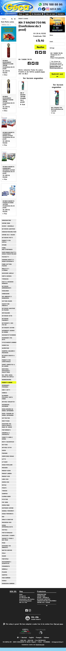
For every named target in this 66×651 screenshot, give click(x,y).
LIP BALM (4, 462)
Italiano (46, 637)
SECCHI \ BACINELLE (8, 226)
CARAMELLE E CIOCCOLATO (6, 433)
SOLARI (4, 556)
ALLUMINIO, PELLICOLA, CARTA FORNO (7, 397)
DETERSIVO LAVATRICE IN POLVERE (8, 309)
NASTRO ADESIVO (7, 550)
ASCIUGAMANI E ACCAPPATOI (6, 562)
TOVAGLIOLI (5, 279)
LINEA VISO (5, 479)
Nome (51, 35)
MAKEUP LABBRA (7, 473)
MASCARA (5, 467)
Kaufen (40, 47)
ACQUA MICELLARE (7, 465)
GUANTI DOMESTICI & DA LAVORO (8, 365)
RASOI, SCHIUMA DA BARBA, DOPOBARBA (8, 414)
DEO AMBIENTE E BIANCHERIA (7, 297)
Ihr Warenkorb (37, 14)
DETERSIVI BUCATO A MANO (8, 356)
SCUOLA (4, 580)
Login (27, 14)
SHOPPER (4, 575)
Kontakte (61, 14)
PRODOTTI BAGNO (23, 18)
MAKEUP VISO (6, 476)
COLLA (3, 553)
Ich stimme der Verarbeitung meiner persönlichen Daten (56, 65)
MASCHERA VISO (6, 522)
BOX (3, 516)
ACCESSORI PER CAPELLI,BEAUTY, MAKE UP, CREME (7, 425)
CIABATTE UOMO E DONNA (7, 438)
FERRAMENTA (6, 566)
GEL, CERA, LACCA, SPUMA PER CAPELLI (8, 375)
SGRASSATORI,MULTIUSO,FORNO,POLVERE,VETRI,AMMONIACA (9, 232)
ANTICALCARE (6, 313)
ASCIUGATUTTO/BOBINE (9, 335)
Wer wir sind (50, 14)
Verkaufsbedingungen (25, 600)
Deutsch (24, 637)
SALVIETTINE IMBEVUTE (5, 304)
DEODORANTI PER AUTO (7, 338)
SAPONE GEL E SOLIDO (8, 234)
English (31, 637)
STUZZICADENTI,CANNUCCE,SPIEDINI (9, 342)
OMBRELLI (5, 569)
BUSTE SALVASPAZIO (8, 442)
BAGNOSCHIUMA (6, 379)
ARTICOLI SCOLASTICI (8, 401)
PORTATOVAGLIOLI (7, 532)
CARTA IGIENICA (6, 276)
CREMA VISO (5, 482)
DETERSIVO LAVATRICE (8, 229)
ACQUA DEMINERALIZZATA (7, 526)
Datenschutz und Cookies (26, 599)
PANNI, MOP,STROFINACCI (7, 248)
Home (20, 14)
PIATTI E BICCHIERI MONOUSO (7, 282)
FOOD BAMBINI (6, 578)
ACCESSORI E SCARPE (8, 535)
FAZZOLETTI (5, 257)
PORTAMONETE (6, 430)
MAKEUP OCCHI (6, 470)
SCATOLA (4, 530)
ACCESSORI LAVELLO (8, 273)
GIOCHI (4, 450)
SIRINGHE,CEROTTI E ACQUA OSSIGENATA (8, 260)
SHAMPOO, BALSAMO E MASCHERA (8, 351)
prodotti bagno (40, 72)
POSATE (4, 488)
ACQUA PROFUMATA (7, 513)
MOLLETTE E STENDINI (5, 269)
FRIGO (3, 543)
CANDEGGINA (5, 293)
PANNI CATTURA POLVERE (7, 265)
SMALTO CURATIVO (7, 519)
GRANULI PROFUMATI (8, 511)
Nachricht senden (57, 75)
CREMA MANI (5, 505)
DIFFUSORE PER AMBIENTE (6, 546)
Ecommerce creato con (33, 644)
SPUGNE (4, 245)
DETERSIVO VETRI (7, 316)
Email (51, 41)
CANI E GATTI (6, 390)
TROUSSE (4, 490)
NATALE (4, 485)
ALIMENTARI (5, 348)
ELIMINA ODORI (6, 496)
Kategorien (22, 596)
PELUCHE (4, 572)
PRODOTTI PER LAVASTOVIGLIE (6, 360)
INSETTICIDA (5, 421)
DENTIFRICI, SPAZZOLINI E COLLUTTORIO (6, 370)
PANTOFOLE (5, 559)
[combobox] (8, 24)
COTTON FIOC (6, 418)
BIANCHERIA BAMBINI (8, 583)
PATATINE (5, 499)
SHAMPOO (5, 493)
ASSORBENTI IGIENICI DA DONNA (8, 331)
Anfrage (52, 48)
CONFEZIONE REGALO (8, 456)
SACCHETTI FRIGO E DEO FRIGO (8, 539)
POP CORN (5, 502)
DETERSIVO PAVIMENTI (5, 319)
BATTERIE (5, 444)
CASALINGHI (5, 291)
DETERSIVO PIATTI (7, 237)
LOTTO (4, 459)
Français (39, 637)
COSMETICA (5, 345)
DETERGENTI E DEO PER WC (7, 323)
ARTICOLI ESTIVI (7, 447)
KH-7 (26, 74)
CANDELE (4, 392)
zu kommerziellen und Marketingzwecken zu (56, 66)
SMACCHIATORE (6, 220)
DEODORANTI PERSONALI (5, 386)
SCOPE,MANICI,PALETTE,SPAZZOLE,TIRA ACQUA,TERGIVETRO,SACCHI (9, 253)
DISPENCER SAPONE (7, 508)
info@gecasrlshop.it (57, 642)
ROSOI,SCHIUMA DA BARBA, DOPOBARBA (7, 409)
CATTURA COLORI (7, 301)
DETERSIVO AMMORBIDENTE (6, 287)
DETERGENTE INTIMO (8, 327)
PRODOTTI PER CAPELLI (6, 241)
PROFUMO (4, 453)
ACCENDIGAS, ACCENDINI (6, 405)
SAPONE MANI (6, 223)
